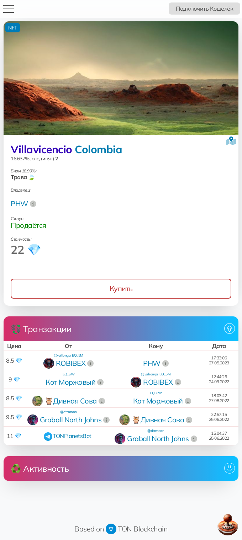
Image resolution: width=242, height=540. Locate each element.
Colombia (98, 149)
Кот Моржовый (70, 382)
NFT (12, 28)
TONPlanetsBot (72, 435)
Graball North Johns (71, 419)
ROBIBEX (71, 363)
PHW (19, 203)
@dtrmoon (68, 412)
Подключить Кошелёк (204, 8)
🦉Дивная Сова (70, 400)
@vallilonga (62, 355)
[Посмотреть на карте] (231, 141)
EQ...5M (77, 355)
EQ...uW (69, 374)
